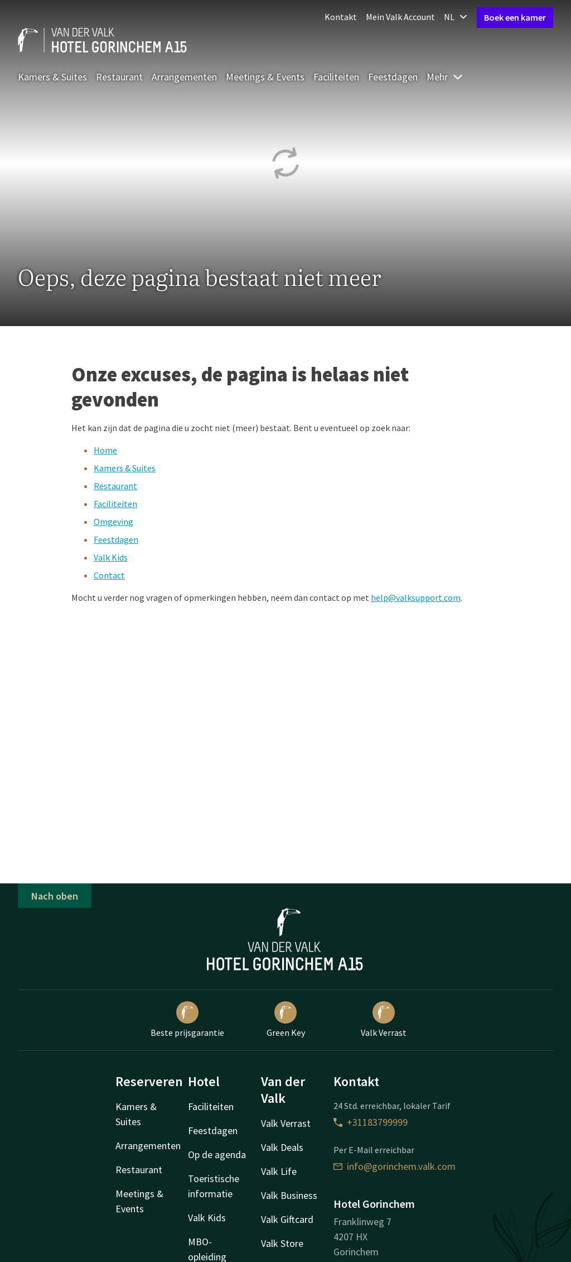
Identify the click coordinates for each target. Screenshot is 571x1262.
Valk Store (282, 1243)
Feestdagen (393, 76)
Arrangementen (184, 76)
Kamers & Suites (52, 76)
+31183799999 (370, 1122)
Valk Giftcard (287, 1219)
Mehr (445, 76)
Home (105, 450)
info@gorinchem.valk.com (394, 1166)
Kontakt (341, 16)
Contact (109, 575)
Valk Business (289, 1195)
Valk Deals (282, 1147)
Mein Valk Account (400, 16)
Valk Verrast (384, 1019)
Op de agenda (217, 1154)
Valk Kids (111, 557)
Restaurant (119, 76)
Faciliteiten (336, 76)
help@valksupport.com (416, 597)
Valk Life (279, 1171)
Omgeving (113, 521)
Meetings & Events (265, 76)
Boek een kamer (515, 17)
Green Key (286, 1019)
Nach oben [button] (54, 896)
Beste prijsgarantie (187, 1019)
